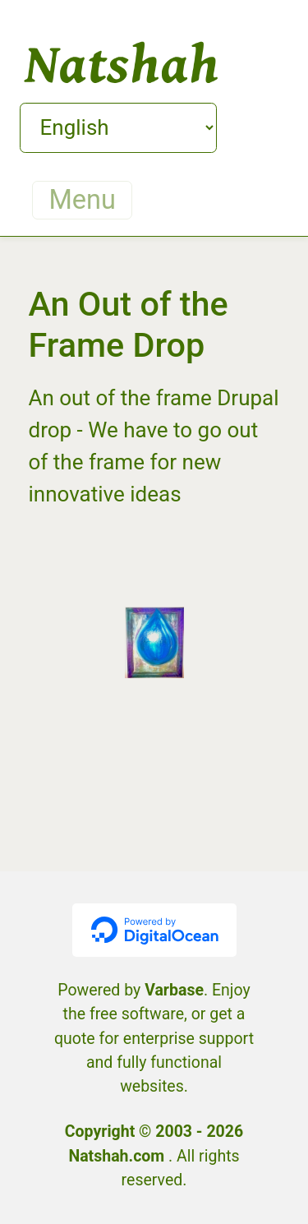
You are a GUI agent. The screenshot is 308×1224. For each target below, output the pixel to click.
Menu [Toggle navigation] (82, 199)
